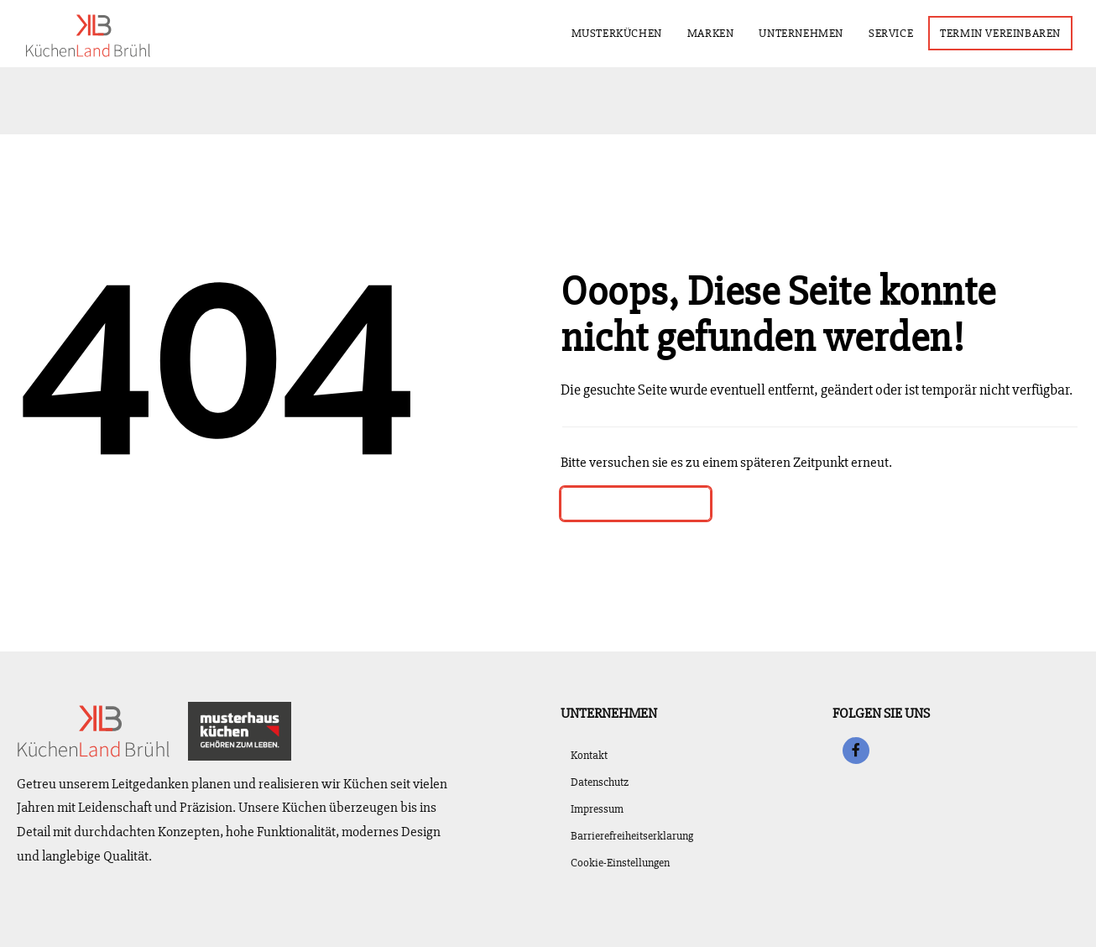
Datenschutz (600, 782)
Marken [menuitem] (715, 29)
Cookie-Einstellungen (620, 862)
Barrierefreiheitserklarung (632, 836)
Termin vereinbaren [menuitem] (1005, 32)
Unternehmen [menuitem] (806, 29)
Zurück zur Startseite (636, 503)
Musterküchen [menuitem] (616, 33)
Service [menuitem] (896, 29)
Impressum (597, 809)
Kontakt (589, 755)
